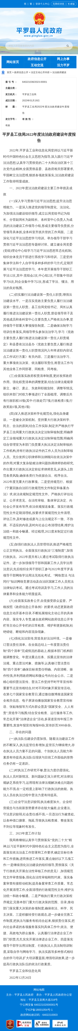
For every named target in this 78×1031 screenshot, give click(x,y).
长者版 (71, 4)
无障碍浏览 (58, 4)
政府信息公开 (37, 59)
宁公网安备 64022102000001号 (39, 1004)
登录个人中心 (43, 4)
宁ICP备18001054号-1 (39, 1009)
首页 (9, 72)
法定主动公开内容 (40, 72)
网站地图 (39, 989)
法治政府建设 (59, 72)
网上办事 (63, 59)
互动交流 (37, 65)
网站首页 (12, 62)
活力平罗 (63, 65)
